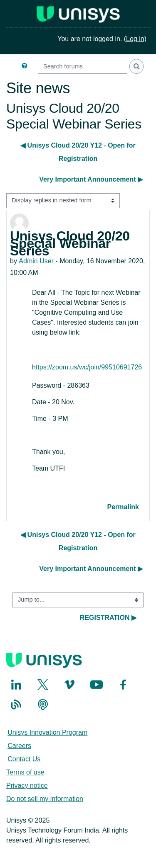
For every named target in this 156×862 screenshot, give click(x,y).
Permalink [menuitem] (123, 506)
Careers (19, 745)
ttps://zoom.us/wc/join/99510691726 (89, 367)
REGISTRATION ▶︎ (108, 617)
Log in (135, 38)
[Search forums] (82, 66)
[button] (26, 66)
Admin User (36, 261)
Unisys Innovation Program (47, 732)
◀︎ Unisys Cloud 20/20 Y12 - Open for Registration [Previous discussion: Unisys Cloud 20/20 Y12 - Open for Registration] (78, 152)
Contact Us (23, 758)
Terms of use (25, 772)
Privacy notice (27, 785)
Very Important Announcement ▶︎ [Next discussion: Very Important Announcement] (91, 179)
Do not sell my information (44, 798)
